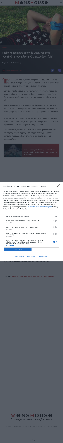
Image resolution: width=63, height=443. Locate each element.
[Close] (59, 186)
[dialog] (31, 221)
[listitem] (31, 216)
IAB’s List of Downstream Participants (40, 207)
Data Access (31, 256)
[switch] (55, 221)
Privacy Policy (43, 256)
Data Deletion (19, 256)
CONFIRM (18, 249)
